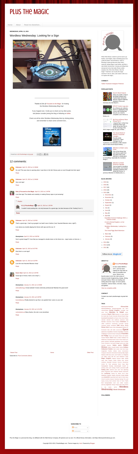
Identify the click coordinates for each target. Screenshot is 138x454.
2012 (105, 247)
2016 (105, 190)
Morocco (120, 362)
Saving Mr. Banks (116, 373)
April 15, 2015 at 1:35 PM (45, 205)
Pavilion (118, 367)
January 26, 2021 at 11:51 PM (33, 309)
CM (127, 321)
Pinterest (121, 83)
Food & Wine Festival (119, 337)
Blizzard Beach (121, 316)
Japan (126, 352)
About (18, 25)
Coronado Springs (123, 323)
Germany (112, 341)
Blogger (92, 443)
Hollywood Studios (107, 349)
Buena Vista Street (119, 318)
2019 (105, 182)
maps (102, 360)
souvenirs (107, 377)
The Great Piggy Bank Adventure (114, 230)
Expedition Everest (112, 331)
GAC (127, 339)
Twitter (103, 83)
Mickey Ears (120, 360)
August (107, 205)
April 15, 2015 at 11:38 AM (30, 167)
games (103, 341)
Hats (127, 343)
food (111, 337)
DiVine (124, 327)
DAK (118, 325)
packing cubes (104, 367)
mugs (123, 364)
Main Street (125, 358)
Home (10, 25)
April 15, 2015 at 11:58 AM (30, 179)
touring (107, 381)
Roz (102, 373)
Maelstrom (122, 356)
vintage (117, 384)
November (108, 197)
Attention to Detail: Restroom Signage (118, 163)
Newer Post (13, 352)
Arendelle (123, 310)
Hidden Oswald (111, 347)
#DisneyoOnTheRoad (107, 306)
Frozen (117, 339)
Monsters (114, 362)
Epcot (125, 329)
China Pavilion (115, 321)
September (108, 202)
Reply (17, 173)
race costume (114, 371)
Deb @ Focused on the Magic (25, 191)
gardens (107, 341)
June (106, 210)
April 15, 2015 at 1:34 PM (42, 191)
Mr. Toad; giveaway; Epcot (113, 364)
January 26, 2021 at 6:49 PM (32, 297)
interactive (108, 352)
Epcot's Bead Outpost (119, 93)
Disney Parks (112, 327)
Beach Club (111, 314)
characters (108, 321)
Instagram (115, 83)
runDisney (107, 373)
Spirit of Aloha (121, 377)
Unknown (19, 167)
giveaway (117, 341)
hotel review (116, 349)
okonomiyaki (117, 366)
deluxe (122, 325)
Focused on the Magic (54, 104)
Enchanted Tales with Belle (108, 329)
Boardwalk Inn (111, 318)
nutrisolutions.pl (20, 312)
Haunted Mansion (106, 345)
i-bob (80, 443)
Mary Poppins (108, 360)
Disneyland (119, 327)
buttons (126, 318)
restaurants (125, 371)
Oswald (124, 366)
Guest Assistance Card (107, 343)
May (106, 213)
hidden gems (117, 345)
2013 (105, 245)
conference (108, 323)
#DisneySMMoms (106, 308)
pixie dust (120, 369)
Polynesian (107, 371)
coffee (102, 323)
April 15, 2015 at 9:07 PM (29, 248)
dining (126, 325)
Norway (111, 366)
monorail (109, 362)
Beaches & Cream (119, 314)
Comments (76, 431)
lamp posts (111, 354)
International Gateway (117, 352)
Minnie (126, 360)
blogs (127, 316)
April (106, 215)
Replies (20, 201)
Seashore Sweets (106, 375)
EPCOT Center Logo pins (120, 106)
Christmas (123, 321)
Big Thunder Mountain (112, 316)
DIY (127, 327)
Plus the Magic (29, 12)
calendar (103, 319)
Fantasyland (118, 333)
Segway (113, 375)
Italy (123, 352)
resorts (120, 371)
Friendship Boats (111, 339)
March (107, 234)
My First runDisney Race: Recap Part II (120, 120)
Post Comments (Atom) (25, 355)
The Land (126, 379)
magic (126, 356)
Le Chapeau (125, 354)
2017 (105, 187)
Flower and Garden (113, 335)
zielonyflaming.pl (21, 288)
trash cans (116, 382)
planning (126, 369)
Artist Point (104, 312)
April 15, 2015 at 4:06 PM (31, 236)
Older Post (90, 352)
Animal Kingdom (114, 310)
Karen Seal (19, 273)
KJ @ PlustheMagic (27, 205)
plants (102, 371)
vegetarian (108, 384)
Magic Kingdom (106, 358)
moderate (103, 362)
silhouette (118, 375)
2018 (105, 184)
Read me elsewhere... (32, 25)
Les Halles (104, 356)
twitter (69, 113)
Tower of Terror (120, 381)
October (107, 200)
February (108, 236)
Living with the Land (113, 356)
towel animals (112, 381)
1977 (127, 308)
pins (107, 369)
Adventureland (104, 310)
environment (119, 329)
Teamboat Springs (119, 379)
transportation (108, 382)
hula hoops (125, 349)
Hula (121, 349)
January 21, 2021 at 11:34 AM (33, 285)
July (106, 208)
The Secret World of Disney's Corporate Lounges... (119, 134)
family (113, 333)
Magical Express (116, 358)
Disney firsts (105, 327)
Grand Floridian (124, 341)
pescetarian (123, 367)
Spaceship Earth (114, 377)
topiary (103, 381)
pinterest (112, 369)
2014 (105, 242)
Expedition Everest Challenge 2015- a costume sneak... (116, 218)
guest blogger (116, 343)
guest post (122, 343)
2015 (105, 192)
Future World (122, 339)
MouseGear (125, 362)
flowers (107, 337)
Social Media (124, 375)
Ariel (127, 310)
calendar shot (110, 319)
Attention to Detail (116, 312)
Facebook (108, 83)
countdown (113, 325)
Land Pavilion (117, 354)
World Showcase (119, 389)
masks (114, 360)
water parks (122, 384)
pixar (116, 369)
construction (115, 323)
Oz (127, 366)
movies (103, 364)
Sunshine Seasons (109, 379)
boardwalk (104, 318)
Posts (74, 427)
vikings (113, 384)
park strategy (112, 367)
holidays (125, 347)
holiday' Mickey (119, 347)
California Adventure (119, 319)
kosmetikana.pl (20, 300)
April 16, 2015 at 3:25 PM (30, 273)
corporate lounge (105, 325)
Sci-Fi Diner (125, 373)
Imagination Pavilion (106, 351)
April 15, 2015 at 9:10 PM (29, 260)
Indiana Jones (117, 351)
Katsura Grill (104, 354)
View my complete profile (108, 288)
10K (123, 308)
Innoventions (125, 351)
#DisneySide (124, 306)
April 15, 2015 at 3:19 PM (29, 220)
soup (102, 377)
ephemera (104, 331)
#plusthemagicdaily (116, 308)
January (107, 239)
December (108, 195)
